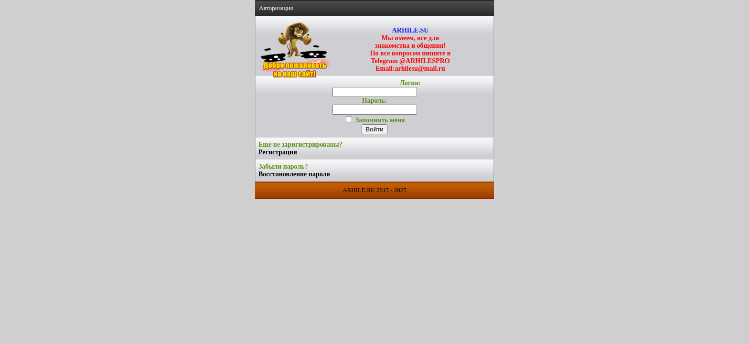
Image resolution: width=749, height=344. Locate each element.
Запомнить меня (375, 120)
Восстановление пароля (294, 174)
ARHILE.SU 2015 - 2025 (374, 190)
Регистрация (277, 152)
